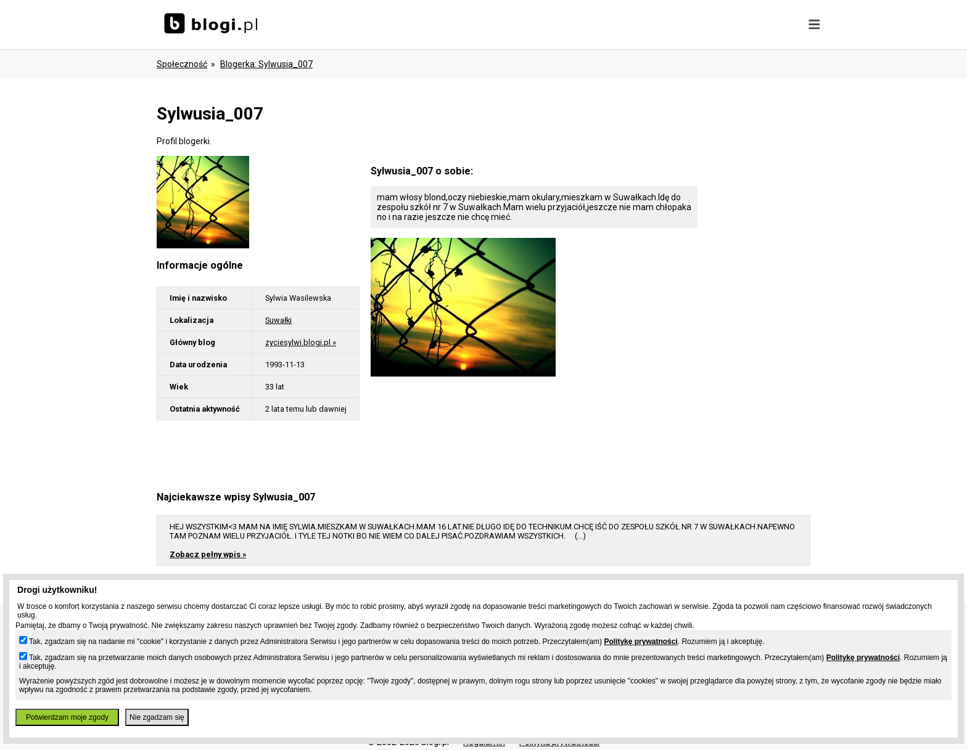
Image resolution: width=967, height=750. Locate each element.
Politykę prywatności (640, 641)
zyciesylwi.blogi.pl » (300, 342)
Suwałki (278, 320)
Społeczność (182, 64)
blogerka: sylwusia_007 (266, 64)
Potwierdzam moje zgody (67, 717)
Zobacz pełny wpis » (208, 554)
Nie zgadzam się (157, 717)
